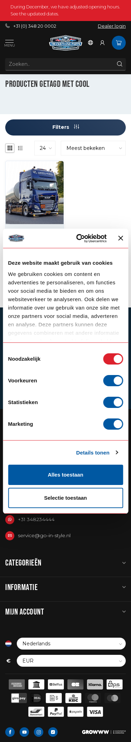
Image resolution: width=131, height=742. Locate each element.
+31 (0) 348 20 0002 (30, 26)
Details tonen (92, 453)
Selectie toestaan (65, 498)
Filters (65, 127)
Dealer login (112, 26)
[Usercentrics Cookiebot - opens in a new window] (79, 238)
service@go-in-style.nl (44, 535)
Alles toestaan (65, 475)
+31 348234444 (36, 519)
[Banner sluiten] (120, 238)
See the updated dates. (34, 13)
